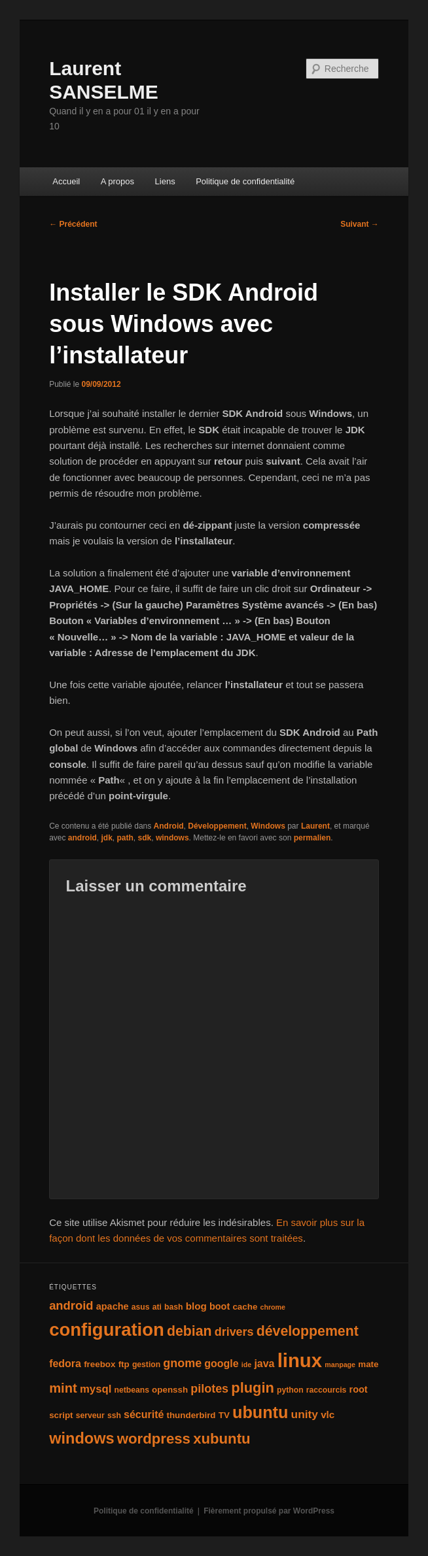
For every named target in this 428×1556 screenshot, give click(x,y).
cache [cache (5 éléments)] (244, 1307)
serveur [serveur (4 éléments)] (90, 1415)
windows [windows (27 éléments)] (81, 1438)
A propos (117, 181)
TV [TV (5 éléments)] (224, 1415)
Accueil (66, 181)
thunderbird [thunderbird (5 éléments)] (191, 1415)
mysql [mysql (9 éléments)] (95, 1389)
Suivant (359, 224)
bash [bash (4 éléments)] (173, 1307)
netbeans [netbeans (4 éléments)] (132, 1390)
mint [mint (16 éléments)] (63, 1388)
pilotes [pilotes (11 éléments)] (209, 1388)
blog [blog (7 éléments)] (196, 1306)
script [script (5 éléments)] (61, 1415)
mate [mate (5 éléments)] (368, 1364)
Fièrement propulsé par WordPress (269, 1510)
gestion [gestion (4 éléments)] (146, 1364)
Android (169, 826)
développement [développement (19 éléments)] (308, 1331)
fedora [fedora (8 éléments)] (65, 1363)
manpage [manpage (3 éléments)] (340, 1364)
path (125, 837)
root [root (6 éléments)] (358, 1389)
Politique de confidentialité (245, 181)
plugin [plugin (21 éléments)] (252, 1388)
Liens (165, 181)
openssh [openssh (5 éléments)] (170, 1390)
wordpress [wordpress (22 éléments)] (153, 1439)
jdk (107, 837)
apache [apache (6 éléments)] (112, 1306)
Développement (217, 826)
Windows (268, 826)
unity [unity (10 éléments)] (304, 1414)
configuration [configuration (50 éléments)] (106, 1329)
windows (172, 837)
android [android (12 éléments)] (71, 1305)
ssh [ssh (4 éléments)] (114, 1415)
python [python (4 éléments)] (290, 1390)
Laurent (315, 826)
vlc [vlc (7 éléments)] (327, 1414)
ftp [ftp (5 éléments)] (124, 1364)
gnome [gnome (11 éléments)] (182, 1363)
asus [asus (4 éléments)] (141, 1307)
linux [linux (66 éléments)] (299, 1360)
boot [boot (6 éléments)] (219, 1306)
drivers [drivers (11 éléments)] (234, 1331)
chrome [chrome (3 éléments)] (273, 1307)
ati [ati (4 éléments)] (157, 1307)
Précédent (73, 224)
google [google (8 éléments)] (221, 1363)
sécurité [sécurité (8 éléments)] (144, 1414)
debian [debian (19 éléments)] (189, 1331)
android (82, 837)
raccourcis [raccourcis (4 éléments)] (326, 1390)
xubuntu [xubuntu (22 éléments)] (222, 1439)
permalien (312, 837)
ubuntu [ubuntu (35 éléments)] (260, 1412)
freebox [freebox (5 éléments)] (99, 1364)
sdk (145, 837)
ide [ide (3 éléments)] (246, 1364)
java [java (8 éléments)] (264, 1363)
